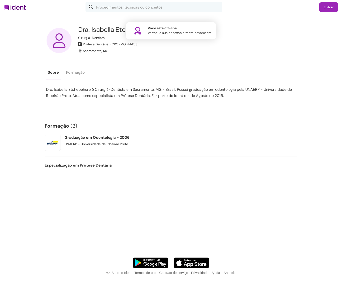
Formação (75, 72)
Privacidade (200, 273)
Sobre (53, 72)
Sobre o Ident (121, 273)
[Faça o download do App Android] (150, 262)
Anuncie (229, 273)
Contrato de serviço (173, 273)
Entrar (329, 7)
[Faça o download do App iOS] (191, 262)
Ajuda (216, 273)
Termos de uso (145, 273)
